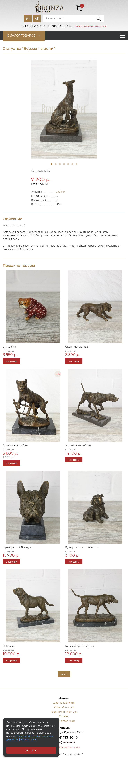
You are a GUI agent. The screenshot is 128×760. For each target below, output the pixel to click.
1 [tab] (51, 164)
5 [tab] (68, 164)
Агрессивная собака (16, 445)
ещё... (64, 674)
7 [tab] (76, 164)
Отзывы (64, 716)
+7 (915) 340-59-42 (64, 742)
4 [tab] (64, 164)
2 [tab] (56, 164)
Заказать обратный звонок (91, 26)
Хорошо (31, 750)
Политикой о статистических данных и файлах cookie (29, 738)
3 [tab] (60, 164)
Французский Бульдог (17, 547)
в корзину (11, 361)
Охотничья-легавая (77, 346)
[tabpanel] (64, 109)
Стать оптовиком (64, 720)
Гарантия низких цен (64, 711)
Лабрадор (9, 646)
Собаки (60, 191)
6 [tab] (72, 164)
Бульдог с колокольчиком (81, 547)
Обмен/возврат (64, 707)
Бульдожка (10, 346)
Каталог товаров (21, 35)
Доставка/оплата (64, 702)
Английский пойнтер (78, 445)
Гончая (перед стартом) (80, 646)
